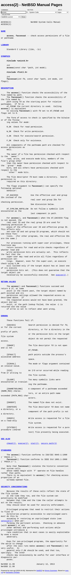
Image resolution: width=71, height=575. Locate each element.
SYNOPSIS (5, 56)
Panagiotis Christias (13, 572)
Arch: (61, 10)
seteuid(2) (6, 521)
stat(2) (35, 443)
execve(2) (61, 275)
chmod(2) (11, 443)
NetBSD (39, 570)
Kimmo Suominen (51, 570)
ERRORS (4, 316)
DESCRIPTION (7, 88)
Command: (5, 10)
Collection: (6, 14)
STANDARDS (6, 450)
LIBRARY (5, 45)
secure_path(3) (49, 443)
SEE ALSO (5, 439)
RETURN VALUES (8, 281)
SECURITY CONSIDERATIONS (14, 486)
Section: (30, 10)
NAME (3, 31)
